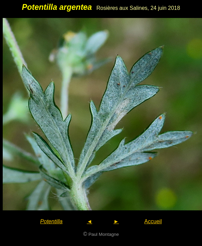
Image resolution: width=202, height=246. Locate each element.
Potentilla (51, 221)
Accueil (153, 221)
